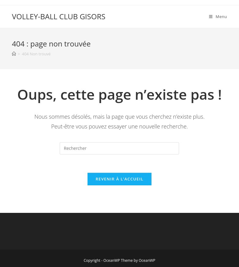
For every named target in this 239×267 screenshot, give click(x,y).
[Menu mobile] (218, 16)
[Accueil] (14, 54)
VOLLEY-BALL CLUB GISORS (58, 16)
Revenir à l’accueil (119, 179)
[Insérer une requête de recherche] (119, 148)
